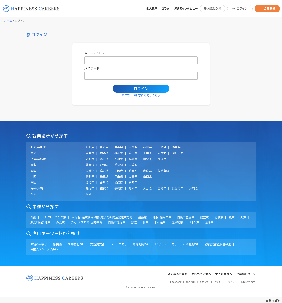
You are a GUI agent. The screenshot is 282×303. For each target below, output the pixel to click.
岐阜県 (90, 164)
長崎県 (118, 188)
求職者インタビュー (186, 8)
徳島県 (90, 182)
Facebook (176, 282)
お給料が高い (39, 244)
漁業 (243, 217)
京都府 (104, 170)
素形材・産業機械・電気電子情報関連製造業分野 (102, 217)
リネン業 (194, 222)
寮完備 (57, 244)
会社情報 (191, 282)
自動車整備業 (185, 217)
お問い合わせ (248, 282)
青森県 (104, 147)
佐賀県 (104, 188)
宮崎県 (162, 188)
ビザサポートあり (166, 244)
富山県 (104, 159)
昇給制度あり (141, 244)
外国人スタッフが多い (44, 249)
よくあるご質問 (177, 274)
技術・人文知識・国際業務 (86, 222)
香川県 (104, 182)
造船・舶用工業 (162, 217)
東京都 (162, 153)
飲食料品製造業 (40, 222)
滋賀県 (90, 170)
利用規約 (205, 282)
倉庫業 (209, 222)
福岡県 (90, 188)
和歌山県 (163, 170)
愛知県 (118, 164)
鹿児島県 (177, 188)
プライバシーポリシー (225, 282)
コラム (166, 8)
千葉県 (147, 153)
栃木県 (104, 153)
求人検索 (152, 8)
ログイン (141, 89)
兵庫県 (133, 170)
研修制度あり (191, 244)
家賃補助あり (76, 244)
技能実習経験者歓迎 (218, 244)
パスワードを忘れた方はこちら (141, 95)
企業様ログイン (246, 274)
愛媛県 (118, 182)
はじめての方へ (201, 274)
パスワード (91, 68)
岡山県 (118, 176)
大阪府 (118, 170)
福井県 (133, 159)
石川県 (118, 159)
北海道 (90, 147)
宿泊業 (219, 217)
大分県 (147, 188)
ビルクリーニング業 (54, 217)
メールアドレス (94, 53)
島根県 (104, 176)
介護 (33, 217)
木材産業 (160, 222)
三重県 (133, 164)
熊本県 (133, 188)
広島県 (133, 176)
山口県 (147, 176)
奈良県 (147, 170)
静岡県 (104, 164)
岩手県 (118, 147)
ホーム (8, 20)
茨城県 (90, 153)
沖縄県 (193, 188)
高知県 (133, 182)
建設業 (142, 217)
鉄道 (134, 222)
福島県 (176, 147)
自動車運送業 (116, 222)
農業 (232, 217)
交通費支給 (97, 244)
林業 (145, 222)
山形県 (162, 147)
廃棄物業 (177, 222)
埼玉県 (133, 153)
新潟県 (90, 159)
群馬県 (118, 153)
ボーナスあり (118, 244)
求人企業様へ (223, 274)
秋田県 (147, 147)
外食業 (60, 222)
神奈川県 (177, 153)
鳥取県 (90, 176)
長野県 (162, 159)
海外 (88, 194)
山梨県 (147, 159)
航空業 (204, 217)
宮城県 (133, 147)
